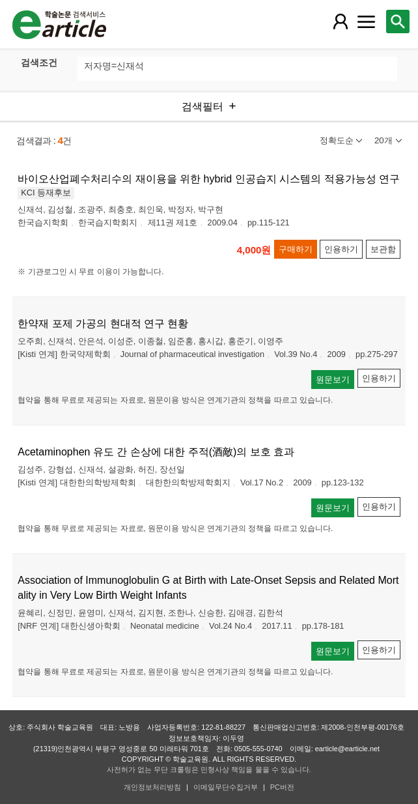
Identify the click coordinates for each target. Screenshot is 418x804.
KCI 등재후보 (46, 192)
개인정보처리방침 (152, 787)
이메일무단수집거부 (225, 787)
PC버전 (282, 787)
